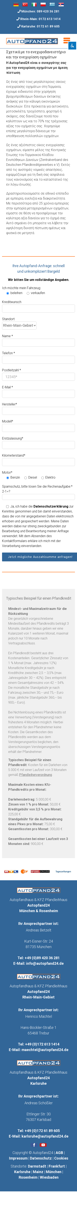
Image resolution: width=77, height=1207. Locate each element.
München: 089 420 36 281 (40, 11)
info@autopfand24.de (45, 963)
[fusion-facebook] (34, 1145)
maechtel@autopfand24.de (45, 1050)
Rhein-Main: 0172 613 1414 (40, 19)
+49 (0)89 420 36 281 (42, 958)
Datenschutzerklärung (50, 506)
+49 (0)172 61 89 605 (42, 1131)
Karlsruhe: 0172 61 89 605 (40, 26)
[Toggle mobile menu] (67, 40)
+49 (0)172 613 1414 (42, 1044)
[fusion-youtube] (43, 1145)
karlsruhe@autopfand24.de (45, 1136)
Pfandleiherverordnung (35, 775)
